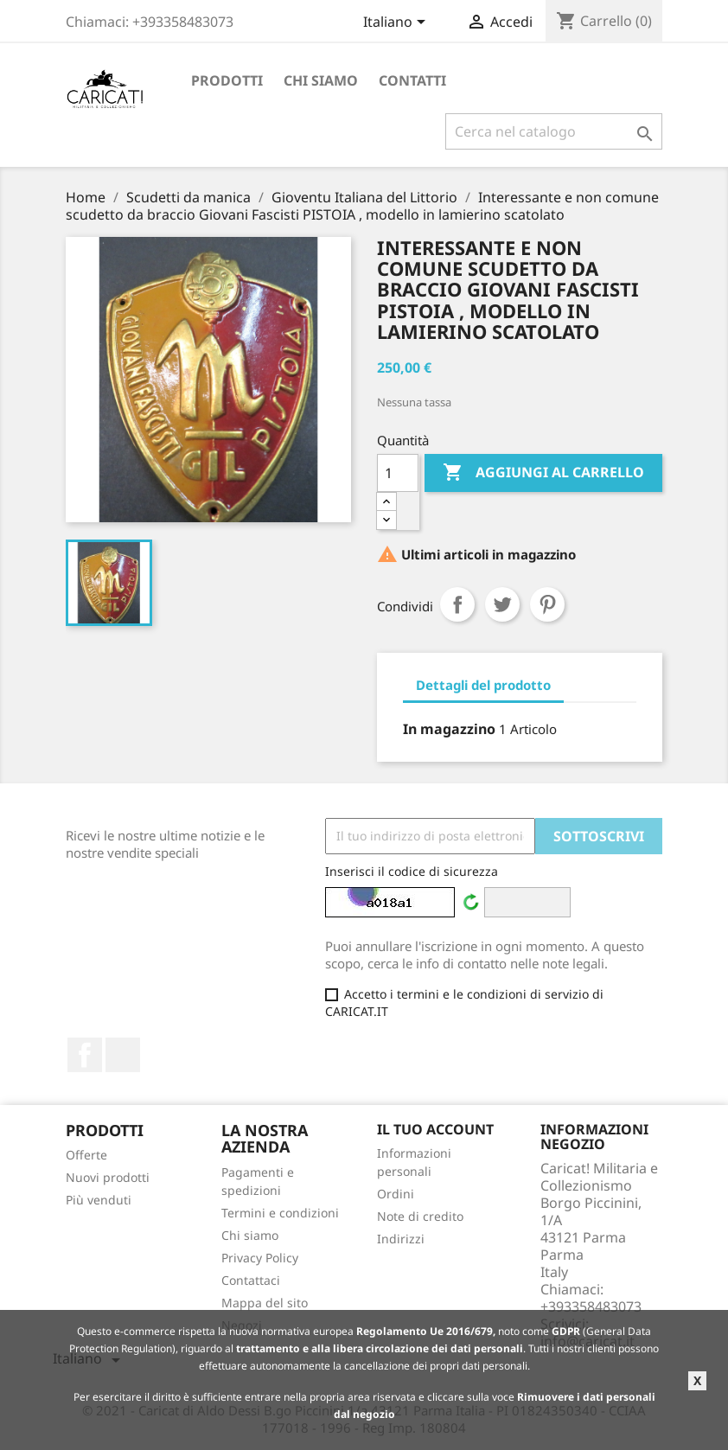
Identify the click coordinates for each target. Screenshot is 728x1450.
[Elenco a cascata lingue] (397, 23)
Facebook (84, 1055)
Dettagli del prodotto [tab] (483, 684)
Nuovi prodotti (108, 1177)
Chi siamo (321, 80)
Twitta (502, 604)
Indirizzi (401, 1238)
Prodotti (227, 80)
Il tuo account (435, 1129)
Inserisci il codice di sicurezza (411, 871)
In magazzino (449, 729)
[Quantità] (397, 473)
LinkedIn (122, 1055)
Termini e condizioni (280, 1212)
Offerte (86, 1155)
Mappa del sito (264, 1302)
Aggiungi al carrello (543, 473)
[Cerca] (553, 131)
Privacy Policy (259, 1257)
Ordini (395, 1193)
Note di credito (420, 1216)
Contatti (412, 80)
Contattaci (250, 1280)
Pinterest (547, 604)
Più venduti (98, 1199)
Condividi (457, 604)
